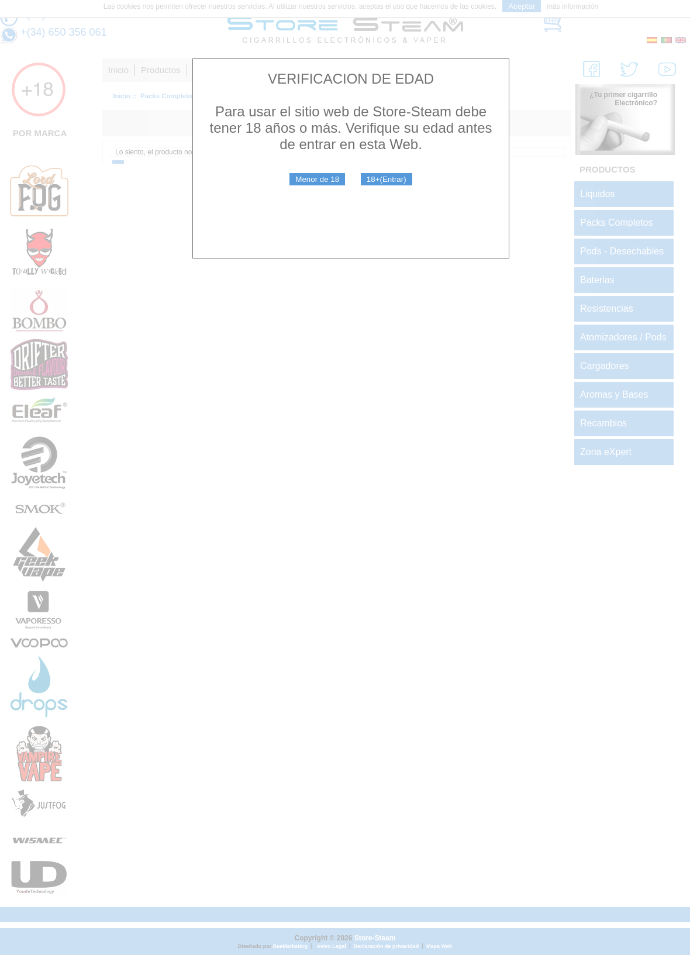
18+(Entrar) (386, 179)
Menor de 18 (317, 179)
